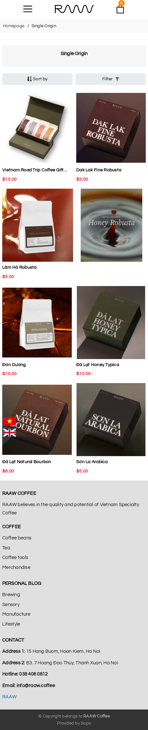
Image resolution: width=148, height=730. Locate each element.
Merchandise (16, 567)
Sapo (86, 723)
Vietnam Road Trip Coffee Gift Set (32, 171)
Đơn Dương (14, 365)
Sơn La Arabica (92, 462)
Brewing (11, 594)
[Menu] (27, 8)
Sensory (10, 604)
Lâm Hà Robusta (19, 267)
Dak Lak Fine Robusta (98, 170)
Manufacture (16, 614)
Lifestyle (11, 624)
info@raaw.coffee (36, 685)
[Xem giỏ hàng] (120, 8)
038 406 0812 (33, 674)
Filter (110, 79)
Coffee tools (15, 557)
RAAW (9, 696)
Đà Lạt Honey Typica (97, 365)
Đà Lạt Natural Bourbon (26, 462)
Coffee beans (16, 538)
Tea (6, 547)
